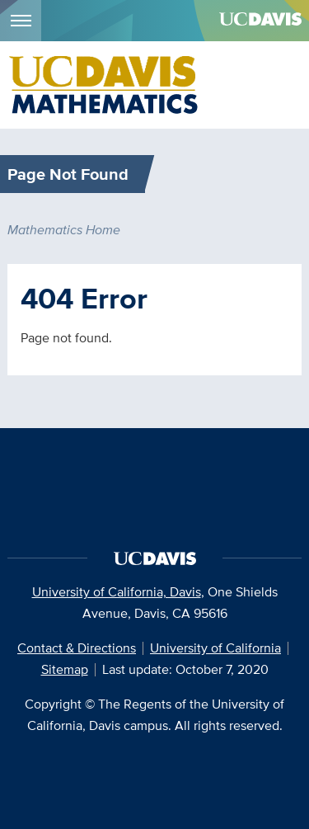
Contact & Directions (76, 647)
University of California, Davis (116, 591)
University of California (215, 647)
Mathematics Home (63, 229)
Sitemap (64, 669)
